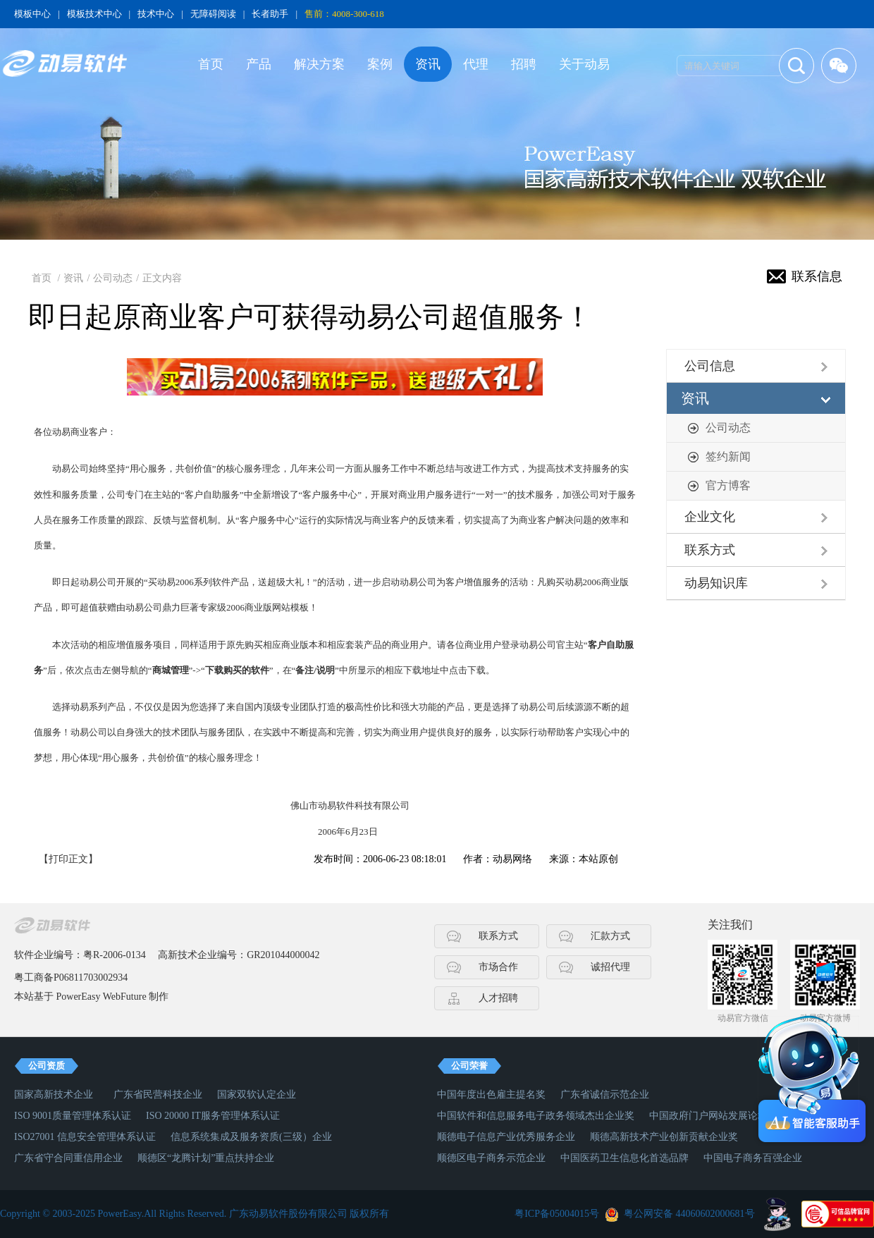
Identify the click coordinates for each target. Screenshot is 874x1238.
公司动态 (113, 278)
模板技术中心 (94, 13)
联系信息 (817, 276)
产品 (258, 64)
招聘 (523, 64)
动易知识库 (716, 583)
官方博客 (728, 485)
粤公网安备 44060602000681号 (689, 1213)
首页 (210, 64)
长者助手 (270, 13)
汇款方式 (610, 936)
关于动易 (584, 64)
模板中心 (32, 13)
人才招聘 (498, 998)
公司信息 (709, 366)
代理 (475, 64)
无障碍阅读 (213, 13)
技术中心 (155, 13)
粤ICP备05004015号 (557, 1213)
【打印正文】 (68, 859)
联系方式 (709, 550)
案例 (380, 64)
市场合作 (498, 967)
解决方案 (319, 64)
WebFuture (125, 996)
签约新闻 (728, 456)
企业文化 (709, 517)
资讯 (428, 64)
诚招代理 (610, 967)
